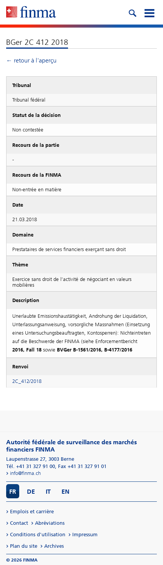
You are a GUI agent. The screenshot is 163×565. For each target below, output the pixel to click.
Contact (19, 523)
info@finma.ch (25, 473)
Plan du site (23, 546)
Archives (54, 546)
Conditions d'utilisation (37, 534)
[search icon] (132, 12)
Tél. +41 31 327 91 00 (30, 466)
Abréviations (50, 523)
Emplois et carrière (32, 511)
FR (12, 491)
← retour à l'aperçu (31, 60)
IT (48, 491)
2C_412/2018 (27, 381)
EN (66, 491)
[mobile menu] (149, 12)
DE (31, 491)
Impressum (85, 534)
